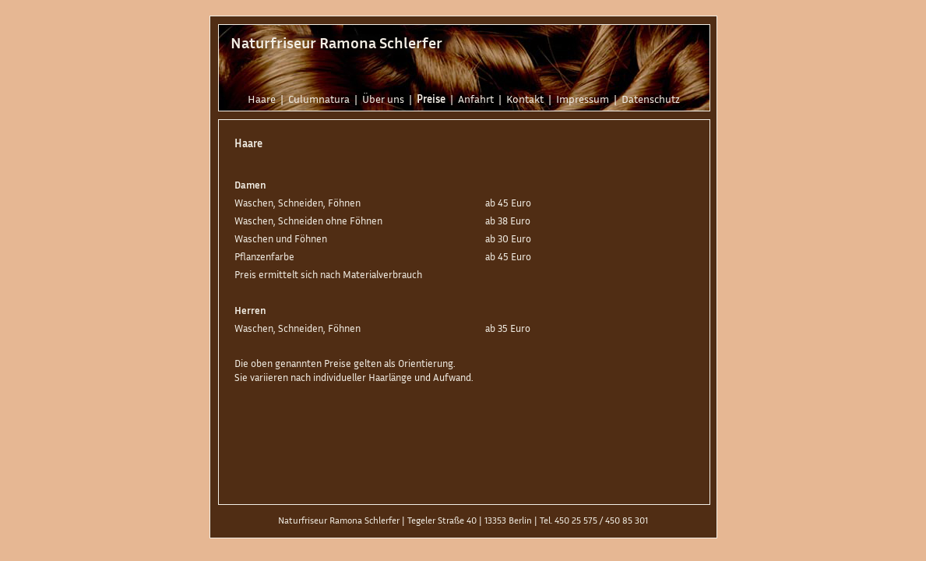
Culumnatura (319, 98)
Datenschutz (650, 98)
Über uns (383, 98)
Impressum (582, 98)
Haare (262, 98)
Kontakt (525, 98)
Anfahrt (476, 98)
